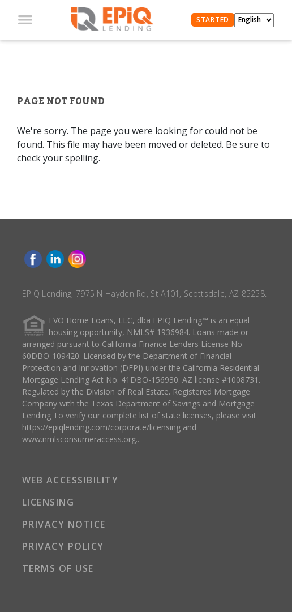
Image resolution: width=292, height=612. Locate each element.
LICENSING (48, 502)
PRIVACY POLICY (63, 546)
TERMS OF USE (58, 568)
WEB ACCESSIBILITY (70, 480)
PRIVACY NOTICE (64, 524)
